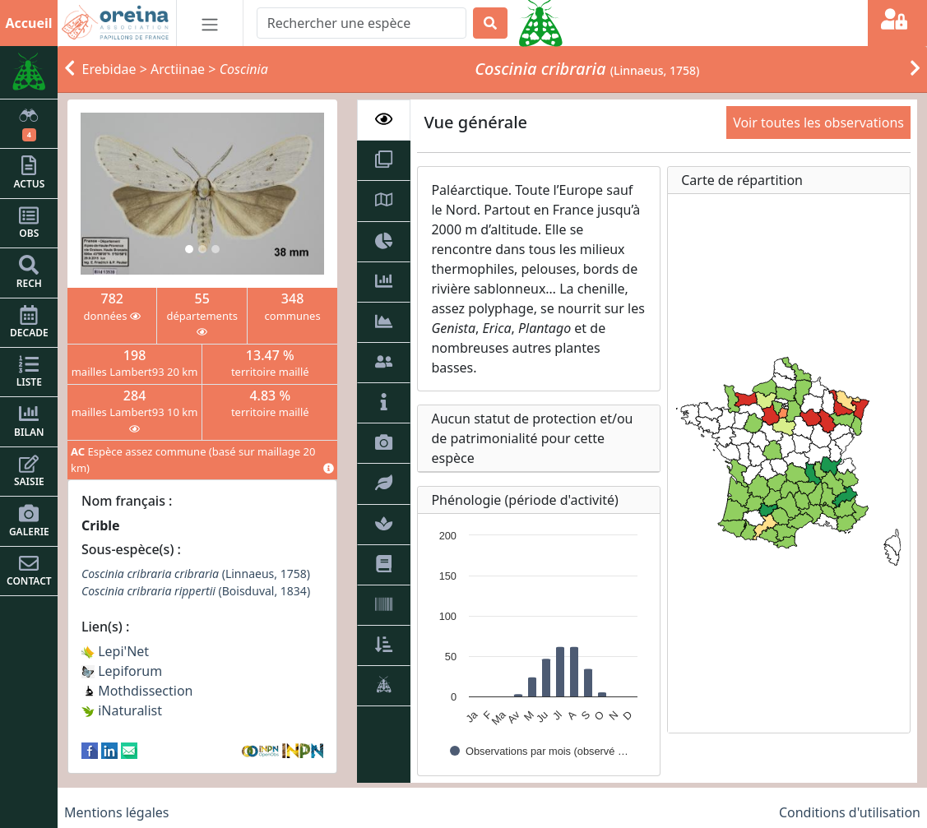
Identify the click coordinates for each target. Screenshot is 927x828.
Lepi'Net (115, 651)
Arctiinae (178, 69)
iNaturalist (121, 710)
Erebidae (109, 69)
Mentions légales (116, 812)
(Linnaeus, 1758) (195, 573)
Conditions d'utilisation (849, 812)
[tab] (383, 120)
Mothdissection (137, 691)
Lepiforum (121, 671)
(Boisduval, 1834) (195, 591)
